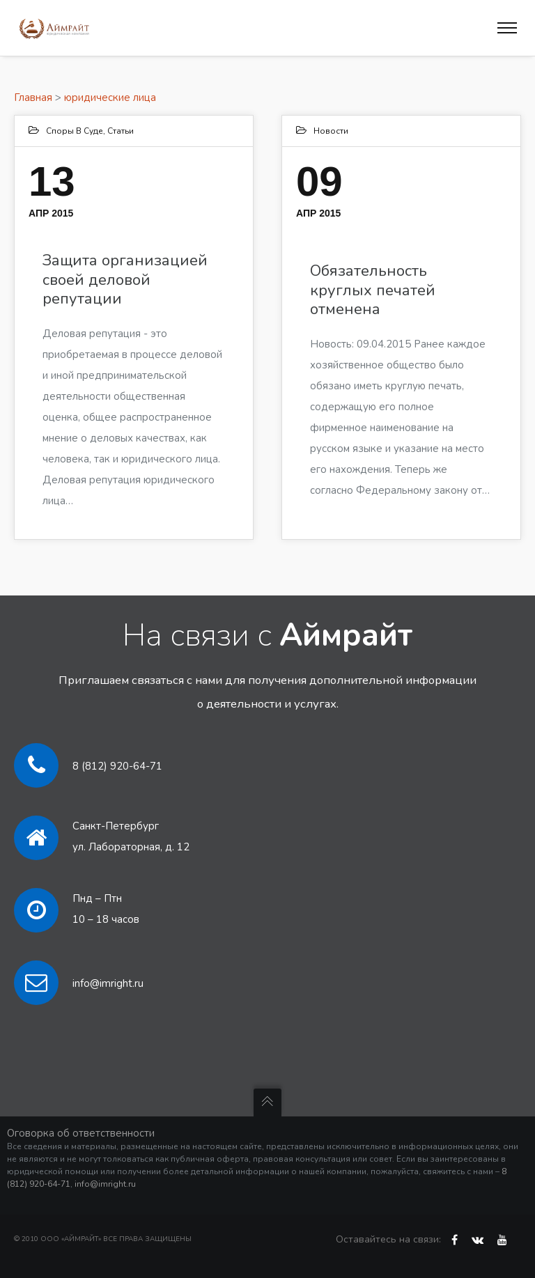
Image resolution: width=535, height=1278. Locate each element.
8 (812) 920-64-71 (117, 766)
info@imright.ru (108, 983)
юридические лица (110, 97)
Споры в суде (74, 131)
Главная (33, 97)
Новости (330, 131)
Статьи (120, 131)
